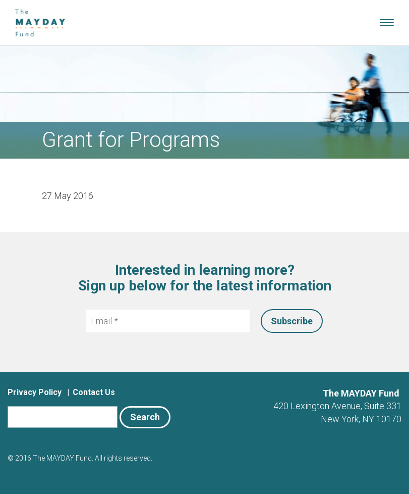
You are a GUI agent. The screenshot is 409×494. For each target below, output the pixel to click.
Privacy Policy (35, 392)
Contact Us (94, 392)
